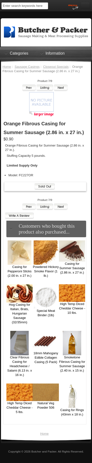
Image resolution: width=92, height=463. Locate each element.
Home (6, 67)
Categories (19, 53)
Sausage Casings (26, 67)
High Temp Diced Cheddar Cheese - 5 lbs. (20, 407)
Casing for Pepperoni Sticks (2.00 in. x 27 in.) (20, 271)
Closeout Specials (56, 67)
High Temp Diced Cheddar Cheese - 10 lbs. (72, 308)
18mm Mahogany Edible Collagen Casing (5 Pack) (46, 357)
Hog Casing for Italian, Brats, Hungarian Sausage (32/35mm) (19, 313)
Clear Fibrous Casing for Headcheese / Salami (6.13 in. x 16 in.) (19, 366)
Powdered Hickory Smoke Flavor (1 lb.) (46, 271)
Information (55, 53)
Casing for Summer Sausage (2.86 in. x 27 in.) (72, 268)
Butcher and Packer (43, 451)
